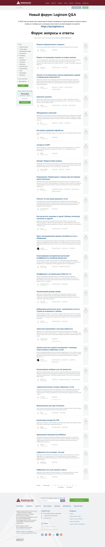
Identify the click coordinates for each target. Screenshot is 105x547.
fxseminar (42, 397)
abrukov (42, 248)
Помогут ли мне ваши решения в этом (52, 199)
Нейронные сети (57, 341)
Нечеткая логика (23, 66)
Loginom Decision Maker (75, 516)
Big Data (21, 57)
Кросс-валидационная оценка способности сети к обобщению (57, 237)
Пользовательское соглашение (23, 529)
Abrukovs (42, 49)
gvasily (42, 228)
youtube (50, 534)
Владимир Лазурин (44, 284)
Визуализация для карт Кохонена (50, 405)
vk (46, 534)
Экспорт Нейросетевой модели (49, 161)
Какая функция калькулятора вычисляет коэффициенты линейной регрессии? (53, 257)
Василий (42, 189)
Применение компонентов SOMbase (51, 434)
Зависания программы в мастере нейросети (55, 329)
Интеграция (22, 75)
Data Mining (22, 55)
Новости (38, 506)
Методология (23, 53)
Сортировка (22, 78)
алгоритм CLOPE (43, 145)
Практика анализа (24, 47)
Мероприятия (67, 506)
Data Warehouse (23, 68)
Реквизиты (29, 506)
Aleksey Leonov (44, 338)
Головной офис (45, 511)
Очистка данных (23, 49)
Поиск (69, 7)
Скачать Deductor (79, 500)
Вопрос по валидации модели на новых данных (56, 57)
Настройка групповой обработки (50, 130)
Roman (41, 137)
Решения (60, 3)
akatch (41, 105)
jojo (41, 122)
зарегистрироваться (66, 38)
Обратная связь (78, 506)
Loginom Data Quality (74, 521)
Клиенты (71, 3)
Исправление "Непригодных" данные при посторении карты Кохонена (58, 178)
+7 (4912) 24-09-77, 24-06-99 (50, 515)
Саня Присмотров (44, 208)
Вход (85, 7)
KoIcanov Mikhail (44, 169)
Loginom (47, 3)
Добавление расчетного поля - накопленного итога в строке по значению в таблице (58, 310)
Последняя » (69, 487)
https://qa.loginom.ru (52, 26)
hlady (41, 412)
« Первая (38, 485)
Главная (17, 7)
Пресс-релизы (47, 506)
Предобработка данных (25, 51)
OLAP (21, 70)
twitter (42, 534)
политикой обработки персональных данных (26, 533)
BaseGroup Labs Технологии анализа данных (23, 2)
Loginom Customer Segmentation (77, 524)
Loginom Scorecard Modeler (76, 519)
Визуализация (23, 73)
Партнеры (77, 3)
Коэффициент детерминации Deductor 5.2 (54, 274)
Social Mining (23, 60)
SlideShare (53, 534)
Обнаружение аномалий (46, 113)
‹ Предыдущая (46, 485)
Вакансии (57, 506)
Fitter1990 (42, 301)
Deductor (53, 3)
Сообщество (85, 3)
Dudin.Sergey (43, 266)
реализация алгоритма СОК (48, 420)
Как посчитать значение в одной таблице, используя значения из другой (58, 217)
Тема (20, 44)
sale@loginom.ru (47, 518)
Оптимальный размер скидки (49, 291)
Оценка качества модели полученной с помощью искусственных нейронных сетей (57, 348)
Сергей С (42, 321)
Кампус (20, 7)
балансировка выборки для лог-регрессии (54, 369)
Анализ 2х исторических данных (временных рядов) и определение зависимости (58, 76)
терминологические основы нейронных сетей (55, 387)
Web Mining (22, 64)
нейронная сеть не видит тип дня (50, 452)
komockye (42, 67)
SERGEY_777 (43, 379)
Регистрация (76, 7)
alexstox (42, 87)
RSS (61, 534)
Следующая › (61, 487)
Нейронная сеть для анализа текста (51, 470)
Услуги (65, 3)
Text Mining (22, 62)
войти (56, 38)
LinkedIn (57, 534)
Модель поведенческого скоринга (50, 44)
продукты (73, 511)
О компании (19, 506)
